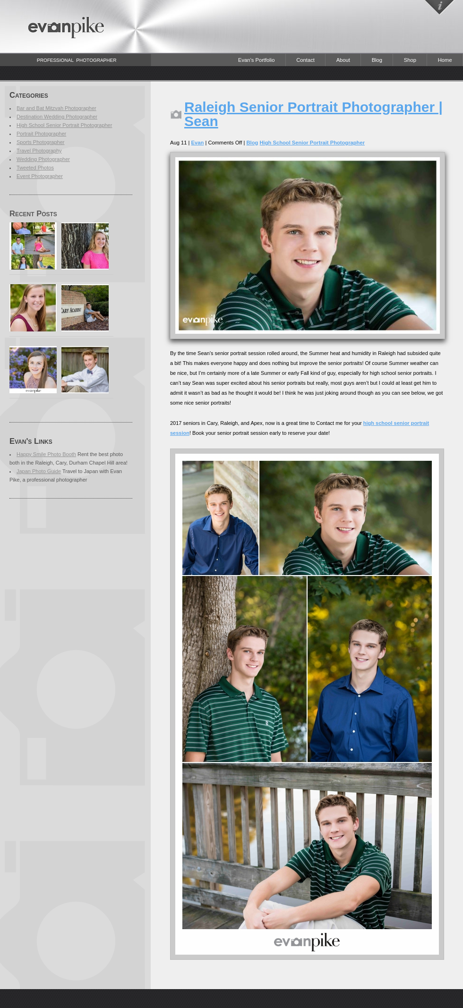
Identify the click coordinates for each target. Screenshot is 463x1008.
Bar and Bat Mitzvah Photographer (56, 108)
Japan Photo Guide (39, 471)
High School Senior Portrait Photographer (64, 125)
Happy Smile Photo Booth (46, 454)
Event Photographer (40, 176)
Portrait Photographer (41, 133)
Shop (410, 60)
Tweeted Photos (35, 167)
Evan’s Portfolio (256, 60)
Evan (197, 142)
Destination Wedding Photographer (57, 116)
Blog (377, 60)
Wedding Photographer (43, 159)
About (343, 60)
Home (445, 60)
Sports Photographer (41, 142)
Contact (305, 60)
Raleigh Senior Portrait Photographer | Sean (313, 114)
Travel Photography (39, 150)
